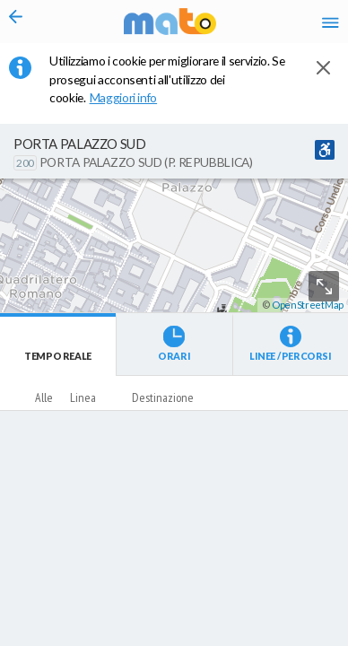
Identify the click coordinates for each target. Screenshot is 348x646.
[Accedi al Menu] (330, 22)
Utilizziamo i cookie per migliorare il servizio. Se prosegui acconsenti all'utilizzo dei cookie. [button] (166, 79)
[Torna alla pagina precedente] (16, 21)
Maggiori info (132, 97)
